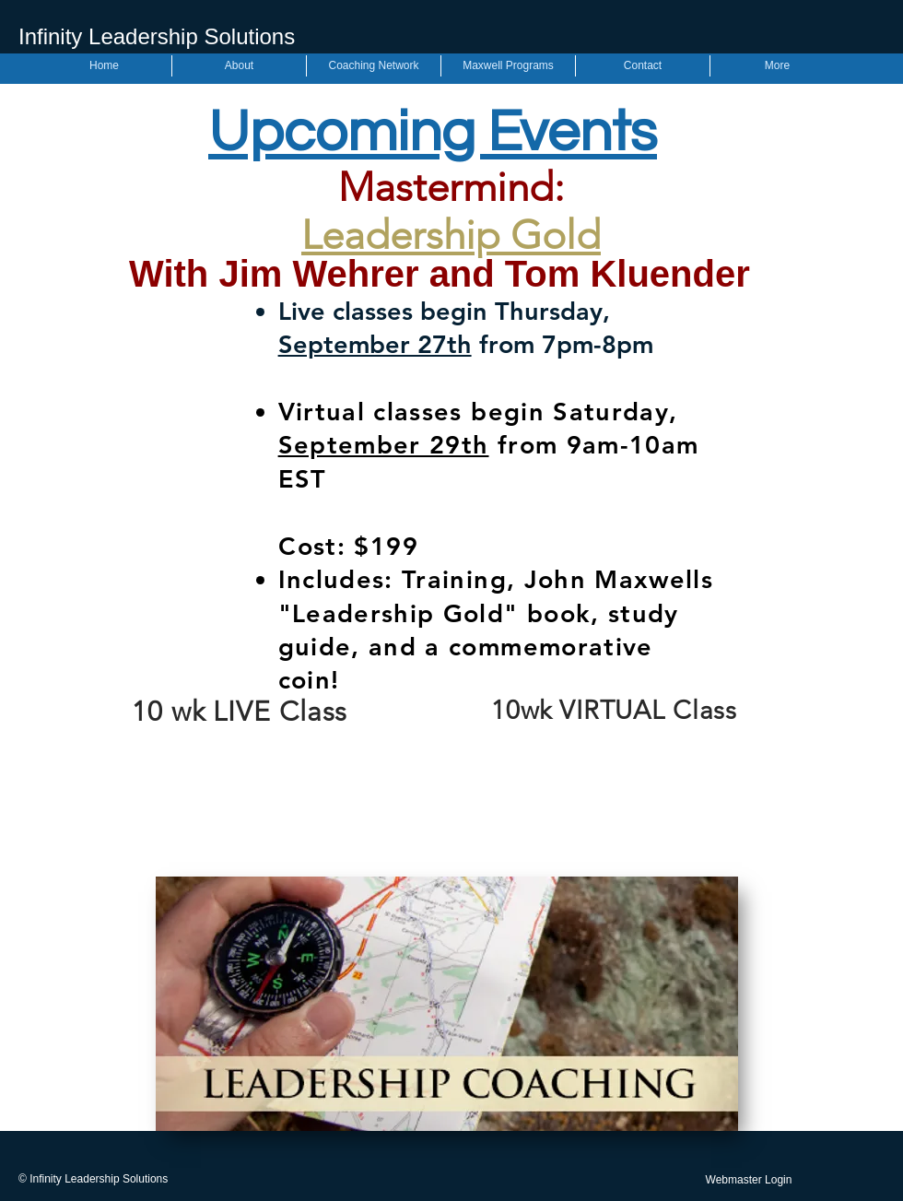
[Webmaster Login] (748, 1181)
